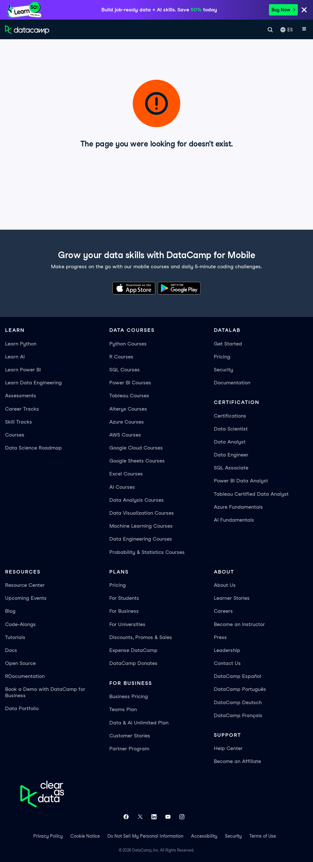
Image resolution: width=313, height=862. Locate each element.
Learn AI (15, 357)
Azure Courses (126, 422)
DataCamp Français (238, 715)
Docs (11, 650)
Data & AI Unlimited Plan (139, 723)
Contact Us (227, 663)
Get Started (228, 344)
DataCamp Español (237, 676)
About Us (225, 585)
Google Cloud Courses (136, 448)
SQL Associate (231, 468)
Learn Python (20, 344)
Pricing (222, 357)
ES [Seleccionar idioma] (286, 30)
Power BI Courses (130, 383)
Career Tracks (22, 409)
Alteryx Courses (128, 409)
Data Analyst (230, 442)
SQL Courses (124, 370)
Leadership (227, 650)
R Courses (121, 357)
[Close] (304, 10)
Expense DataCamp (133, 650)
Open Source (20, 663)
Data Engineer (231, 455)
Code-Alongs (20, 624)
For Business (124, 611)
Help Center (228, 748)
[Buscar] (270, 29)
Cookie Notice (85, 836)
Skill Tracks (18, 422)
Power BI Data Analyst (241, 481)
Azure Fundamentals (238, 507)
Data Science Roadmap (33, 448)
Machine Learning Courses (141, 526)
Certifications (230, 416)
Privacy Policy (48, 836)
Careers (223, 611)
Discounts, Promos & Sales (140, 637)
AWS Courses (125, 435)
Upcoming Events (26, 598)
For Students (124, 598)
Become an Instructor (239, 624)
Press (220, 637)
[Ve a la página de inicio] (27, 29)
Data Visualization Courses (141, 513)
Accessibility (204, 836)
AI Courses (122, 487)
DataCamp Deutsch (238, 702)
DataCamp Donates (133, 663)
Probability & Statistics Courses (147, 552)
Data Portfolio (22, 708)
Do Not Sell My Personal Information (145, 836)
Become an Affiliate (237, 761)
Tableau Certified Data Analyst (251, 494)
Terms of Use (262, 836)
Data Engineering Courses (140, 539)
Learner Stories (232, 598)
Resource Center (25, 585)
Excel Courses (126, 474)
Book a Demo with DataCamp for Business (45, 692)
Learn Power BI (23, 370)
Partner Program (129, 749)
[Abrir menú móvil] (304, 29)
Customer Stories (129, 736)
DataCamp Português (240, 689)
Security (223, 370)
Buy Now (283, 9)
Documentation (232, 383)
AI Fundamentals (234, 520)
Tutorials (15, 637)
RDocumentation (25, 676)
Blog (10, 611)
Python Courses (128, 344)
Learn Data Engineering (33, 383)
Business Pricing (128, 696)
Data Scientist (231, 429)
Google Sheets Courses (137, 461)
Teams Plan (123, 709)
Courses (14, 435)
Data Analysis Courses (136, 500)
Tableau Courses (129, 396)
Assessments (20, 396)
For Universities (127, 624)
